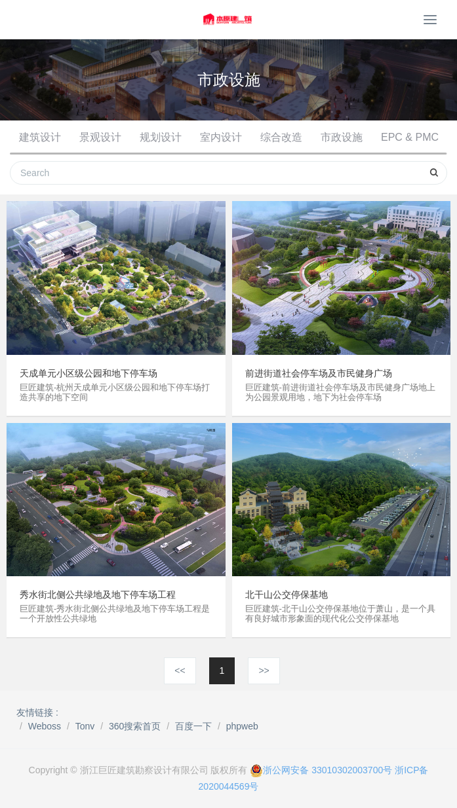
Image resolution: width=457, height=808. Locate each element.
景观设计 (100, 137)
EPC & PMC (410, 137)
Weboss (44, 726)
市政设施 (342, 137)
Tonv (85, 726)
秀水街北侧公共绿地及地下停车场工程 (98, 594)
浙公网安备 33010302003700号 (321, 770)
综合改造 (281, 137)
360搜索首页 (135, 726)
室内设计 (221, 137)
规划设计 (161, 137)
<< (179, 670)
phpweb (242, 726)
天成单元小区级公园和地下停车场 (88, 373)
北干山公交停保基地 (286, 594)
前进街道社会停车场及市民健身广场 (318, 373)
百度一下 (193, 726)
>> (263, 670)
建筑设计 (40, 137)
